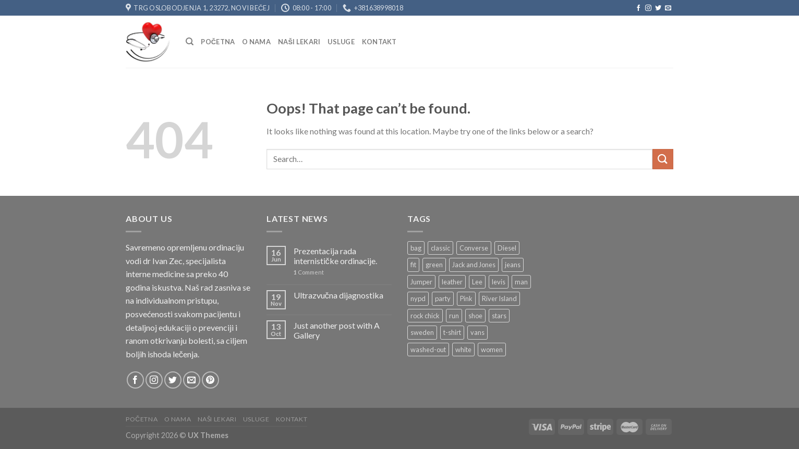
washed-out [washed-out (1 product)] (428, 349)
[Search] (189, 42)
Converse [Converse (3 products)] (473, 248)
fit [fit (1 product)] (413, 264)
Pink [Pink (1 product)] (466, 298)
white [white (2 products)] (463, 349)
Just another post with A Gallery (337, 330)
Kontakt (379, 42)
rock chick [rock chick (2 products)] (425, 315)
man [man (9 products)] (521, 282)
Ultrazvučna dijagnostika (338, 295)
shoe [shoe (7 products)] (475, 315)
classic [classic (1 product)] (440, 248)
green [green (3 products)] (434, 264)
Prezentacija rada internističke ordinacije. (335, 256)
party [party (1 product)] (443, 298)
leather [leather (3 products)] (452, 282)
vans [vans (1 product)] (477, 332)
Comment (309, 272)
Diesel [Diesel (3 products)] (507, 248)
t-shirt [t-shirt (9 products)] (452, 332)
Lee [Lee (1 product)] (477, 282)
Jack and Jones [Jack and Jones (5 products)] (473, 264)
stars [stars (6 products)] (499, 315)
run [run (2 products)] (454, 315)
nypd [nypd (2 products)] (418, 298)
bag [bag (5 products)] (415, 248)
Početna (218, 42)
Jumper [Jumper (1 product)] (421, 282)
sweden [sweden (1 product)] (422, 332)
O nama (256, 42)
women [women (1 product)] (492, 349)
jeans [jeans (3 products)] (512, 264)
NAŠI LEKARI (299, 42)
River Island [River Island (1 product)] (499, 298)
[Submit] (662, 159)
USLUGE (341, 42)
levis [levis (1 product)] (498, 282)
